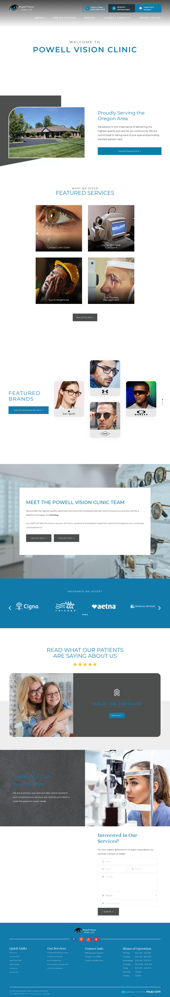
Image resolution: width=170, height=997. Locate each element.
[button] (82, 613)
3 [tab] (162, 404)
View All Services (84, 317)
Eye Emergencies (55, 959)
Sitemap (46, 992)
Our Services (14, 955)
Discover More (37, 538)
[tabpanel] (105, 402)
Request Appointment (128, 151)
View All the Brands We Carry (27, 410)
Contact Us (14, 971)
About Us (13, 951)
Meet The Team (16, 959)
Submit (107, 910)
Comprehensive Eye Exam (58, 951)
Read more (116, 714)
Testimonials (14, 963)
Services (89, 18)
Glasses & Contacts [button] (117, 18)
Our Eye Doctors (64, 18)
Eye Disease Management (58, 963)
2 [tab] (162, 402)
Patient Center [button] (150, 18)
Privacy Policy (35, 992)
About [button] (40, 18)
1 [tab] (162, 399)
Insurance (13, 967)
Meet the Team (65, 538)
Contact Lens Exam (55, 955)
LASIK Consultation (55, 967)
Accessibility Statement (18, 992)
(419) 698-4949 (98, 9)
